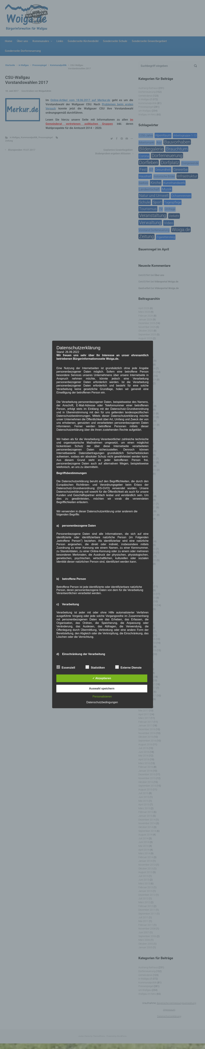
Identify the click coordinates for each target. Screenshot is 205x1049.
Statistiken (95, 667)
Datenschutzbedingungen (102, 702)
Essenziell (66, 667)
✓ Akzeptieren (101, 678)
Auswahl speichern (101, 688)
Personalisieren (102, 696)
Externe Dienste (128, 667)
